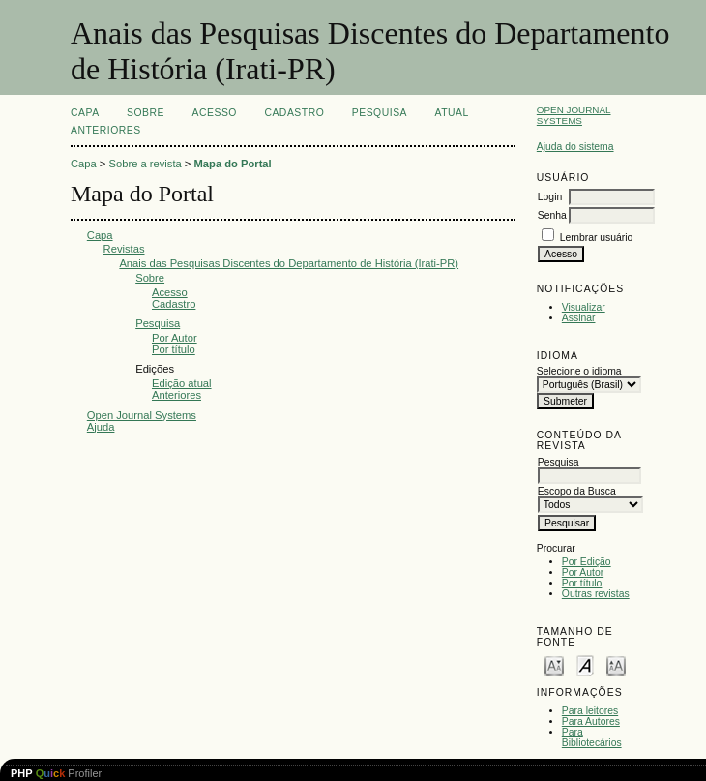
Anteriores (106, 130)
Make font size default (585, 664)
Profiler (56, 773)
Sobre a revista (145, 163)
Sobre (145, 112)
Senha (552, 215)
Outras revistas (596, 593)
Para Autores (591, 721)
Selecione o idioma (579, 371)
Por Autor (582, 572)
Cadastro (294, 112)
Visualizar (583, 307)
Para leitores (590, 711)
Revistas (124, 249)
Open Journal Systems (574, 115)
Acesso (214, 112)
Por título (582, 583)
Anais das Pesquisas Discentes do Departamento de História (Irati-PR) (288, 263)
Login (550, 197)
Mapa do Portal (233, 163)
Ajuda (101, 427)
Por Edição (586, 561)
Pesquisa (379, 112)
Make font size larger (616, 664)
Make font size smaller (554, 664)
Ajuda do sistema (575, 146)
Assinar (579, 318)
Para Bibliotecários (592, 737)
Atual (452, 112)
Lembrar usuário (596, 237)
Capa (85, 112)
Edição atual (182, 383)
